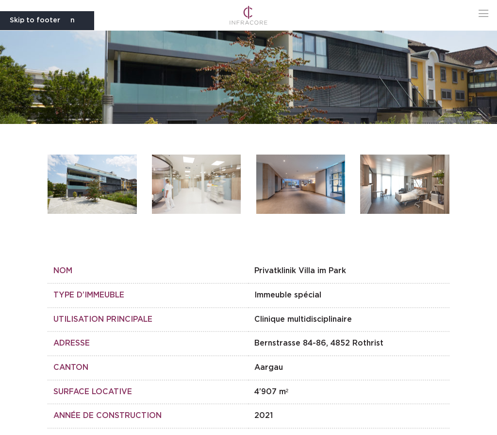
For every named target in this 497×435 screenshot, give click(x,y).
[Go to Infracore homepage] (249, 15)
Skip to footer (35, 20)
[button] (483, 13)
